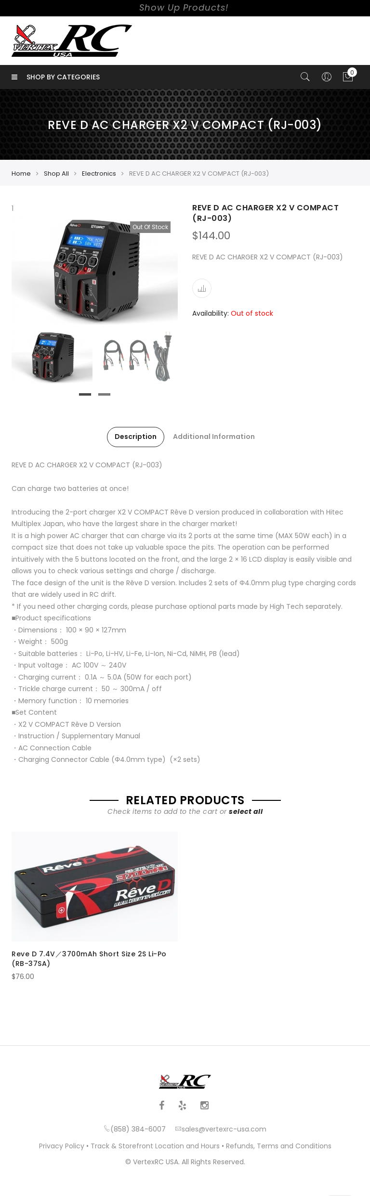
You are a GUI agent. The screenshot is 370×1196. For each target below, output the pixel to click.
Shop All (56, 173)
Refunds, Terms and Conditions (278, 1146)
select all (246, 811)
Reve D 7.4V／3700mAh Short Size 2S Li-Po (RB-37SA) (89, 958)
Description (136, 436)
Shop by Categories (56, 77)
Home (21, 173)
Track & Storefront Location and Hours (155, 1146)
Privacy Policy (61, 1146)
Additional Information (214, 436)
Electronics (99, 173)
